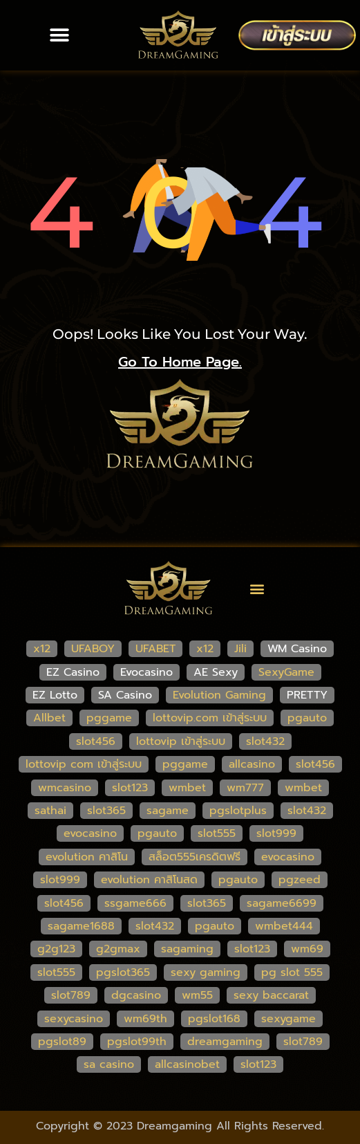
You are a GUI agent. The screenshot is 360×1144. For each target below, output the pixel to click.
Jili (240, 648)
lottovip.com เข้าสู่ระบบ (210, 718)
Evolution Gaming (219, 695)
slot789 (71, 995)
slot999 (276, 833)
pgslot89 (62, 1041)
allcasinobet (187, 1064)
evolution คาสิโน (87, 857)
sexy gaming (205, 972)
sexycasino (73, 1019)
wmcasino (64, 787)
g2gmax (118, 949)
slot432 (265, 741)
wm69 (307, 949)
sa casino (109, 1064)
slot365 (106, 810)
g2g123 (56, 949)
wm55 (197, 995)
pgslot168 (214, 1019)
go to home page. (180, 361)
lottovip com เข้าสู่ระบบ (84, 764)
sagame (167, 810)
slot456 (95, 741)
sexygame (288, 1019)
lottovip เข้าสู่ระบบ (180, 741)
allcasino (252, 764)
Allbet (49, 718)
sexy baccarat (271, 995)
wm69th (145, 1019)
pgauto (307, 718)
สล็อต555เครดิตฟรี (194, 857)
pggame (109, 718)
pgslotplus (238, 810)
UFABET (155, 648)
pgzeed (299, 879)
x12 (41, 648)
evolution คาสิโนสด (149, 879)
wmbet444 (284, 926)
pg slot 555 (292, 972)
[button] (59, 35)
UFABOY (93, 648)
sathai (50, 810)
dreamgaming (225, 1041)
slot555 (217, 833)
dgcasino (136, 995)
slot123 (130, 787)
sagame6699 (281, 903)
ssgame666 (135, 903)
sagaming (187, 949)
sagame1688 (81, 926)
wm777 (245, 787)
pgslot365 (123, 972)
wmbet (187, 787)
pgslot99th (137, 1041)
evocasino (90, 833)
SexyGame (286, 672)
